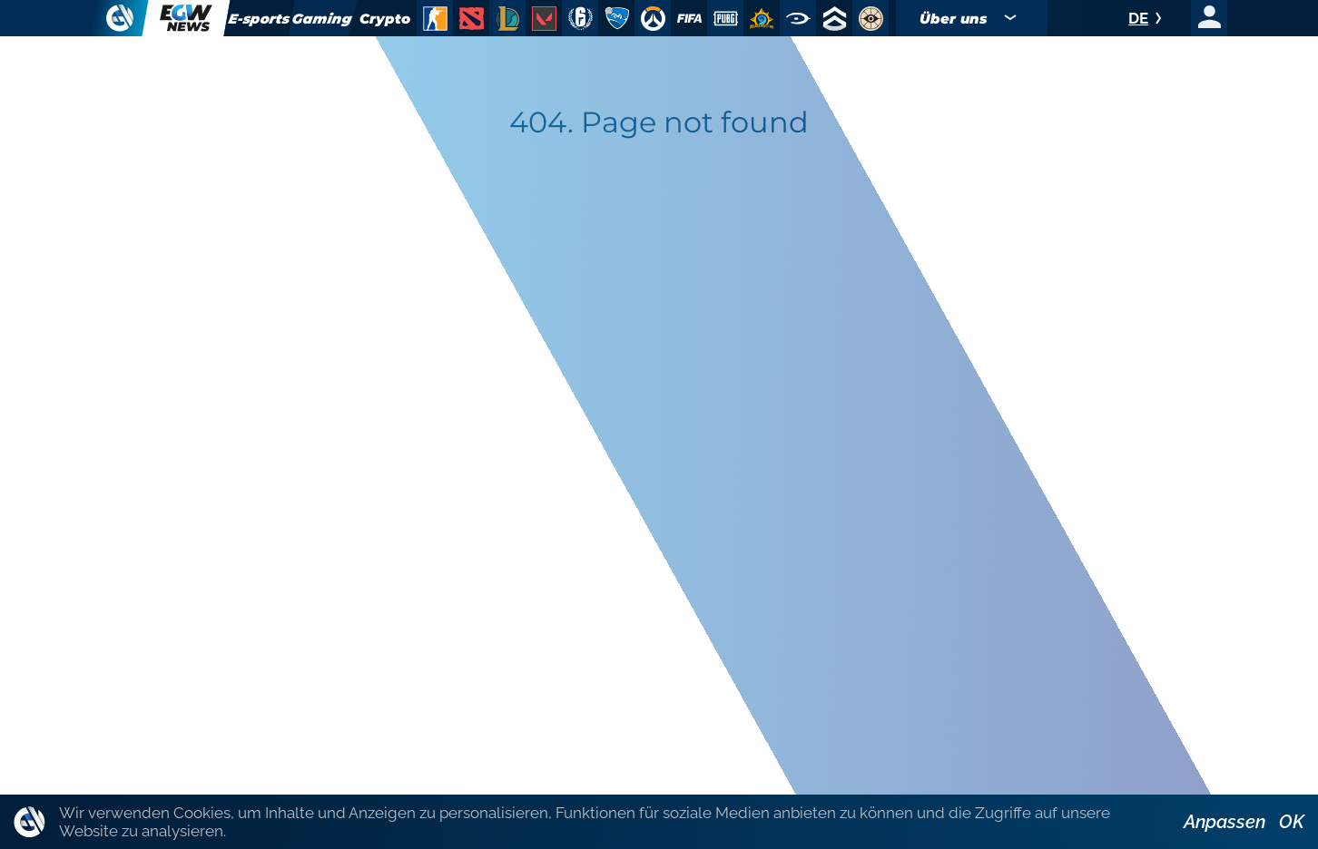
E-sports (258, 18)
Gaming (322, 18)
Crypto (384, 18)
